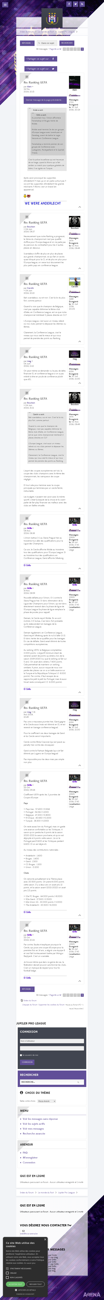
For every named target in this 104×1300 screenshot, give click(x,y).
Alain (29, 86)
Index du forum (27, 32)
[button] (20, 1269)
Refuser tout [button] (36, 1284)
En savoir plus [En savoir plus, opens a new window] (29, 1263)
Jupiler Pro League (66, 32)
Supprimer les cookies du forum (51, 1005)
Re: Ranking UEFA (35, 82)
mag (29, 361)
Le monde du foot (46, 32)
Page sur (55, 49)
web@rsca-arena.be (29, 1233)
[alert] (25, 1267)
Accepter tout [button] (15, 1284)
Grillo (29, 528)
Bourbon (31, 226)
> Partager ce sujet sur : (40, 59)
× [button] (45, 1239)
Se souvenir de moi (30, 1055)
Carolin (30, 288)
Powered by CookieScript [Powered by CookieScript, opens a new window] (25, 1294)
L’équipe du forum (29, 1005)
